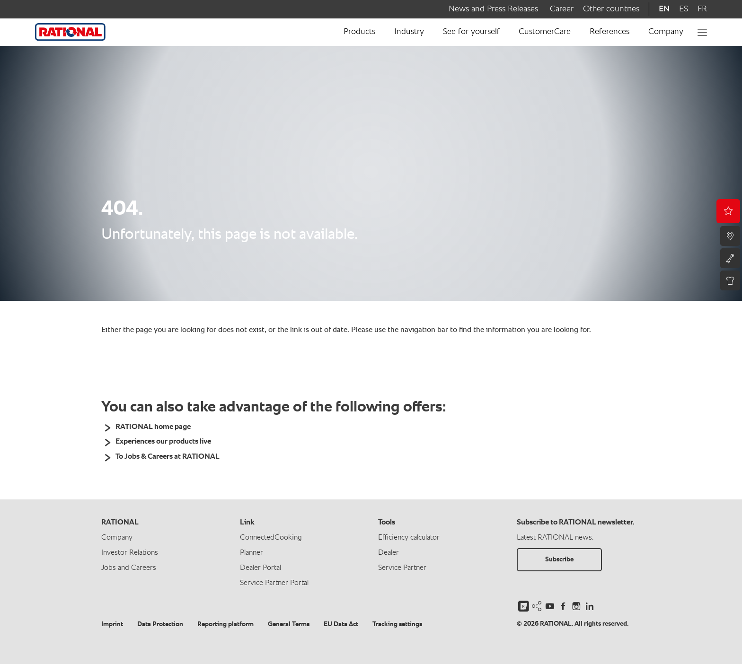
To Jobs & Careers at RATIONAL (167, 457)
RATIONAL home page (153, 427)
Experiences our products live (163, 442)
